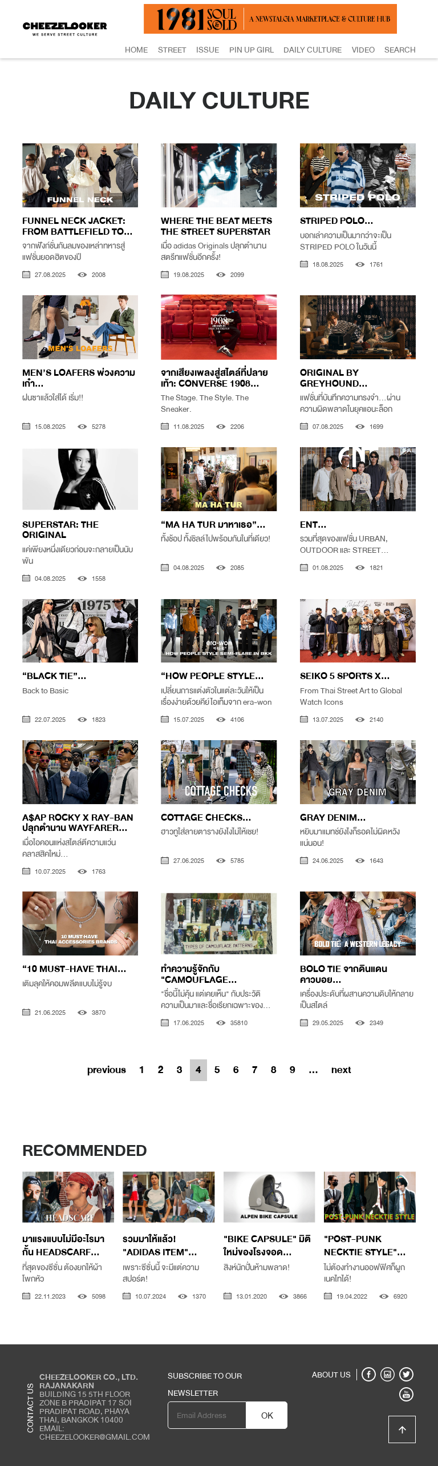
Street (172, 50)
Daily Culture (312, 50)
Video (363, 50)
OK (267, 1415)
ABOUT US (331, 1374)
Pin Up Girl (251, 50)
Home (136, 50)
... (313, 1069)
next (341, 1069)
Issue (207, 50)
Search (400, 50)
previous (106, 1069)
